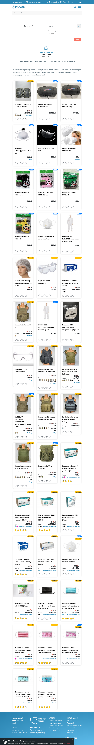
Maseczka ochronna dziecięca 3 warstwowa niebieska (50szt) (70, 605)
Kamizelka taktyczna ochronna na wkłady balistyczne (69, 371)
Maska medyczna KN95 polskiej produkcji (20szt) (46, 517)
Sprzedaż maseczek (56, 720)
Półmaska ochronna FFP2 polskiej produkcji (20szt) (23, 561)
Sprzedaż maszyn (55, 723)
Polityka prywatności (74, 725)
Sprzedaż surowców (56, 725)
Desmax (16, 13)
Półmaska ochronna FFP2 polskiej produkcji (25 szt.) (70, 283)
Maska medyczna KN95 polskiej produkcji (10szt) (70, 517)
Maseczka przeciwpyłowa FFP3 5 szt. (23, 150)
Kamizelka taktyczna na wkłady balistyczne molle (46, 419)
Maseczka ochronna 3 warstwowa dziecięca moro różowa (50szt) (70, 650)
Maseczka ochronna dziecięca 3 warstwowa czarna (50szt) (46, 605)
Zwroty (69, 720)
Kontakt (70, 733)
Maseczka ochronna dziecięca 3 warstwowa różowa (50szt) (23, 650)
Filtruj (77, 39)
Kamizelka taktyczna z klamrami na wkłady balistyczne (70, 419)
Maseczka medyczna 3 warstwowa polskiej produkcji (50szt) (22, 517)
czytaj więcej (66, 743)
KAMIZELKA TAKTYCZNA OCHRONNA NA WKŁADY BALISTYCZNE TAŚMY (23, 422)
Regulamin (71, 723)
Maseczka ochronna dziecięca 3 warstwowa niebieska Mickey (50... (23, 694)
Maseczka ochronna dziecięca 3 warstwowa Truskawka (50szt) (46, 650)
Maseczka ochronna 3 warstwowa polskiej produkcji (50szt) (70, 468)
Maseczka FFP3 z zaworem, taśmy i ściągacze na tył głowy (70, 327)
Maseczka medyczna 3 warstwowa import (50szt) (46, 561)
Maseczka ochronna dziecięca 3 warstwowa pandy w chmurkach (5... (47, 694)
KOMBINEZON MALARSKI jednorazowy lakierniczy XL (70, 238)
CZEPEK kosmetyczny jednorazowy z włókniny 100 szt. (23, 283)
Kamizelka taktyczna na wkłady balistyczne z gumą (23, 468)
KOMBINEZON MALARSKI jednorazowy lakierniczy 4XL (46, 327)
